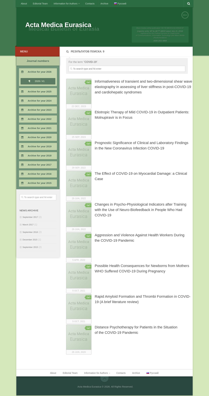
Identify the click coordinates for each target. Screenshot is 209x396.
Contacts (84, 3)
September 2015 (30, 248)
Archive (98, 3)
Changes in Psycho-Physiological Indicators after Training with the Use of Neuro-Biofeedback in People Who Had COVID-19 (140, 210)
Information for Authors (61, 3)
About (23, 3)
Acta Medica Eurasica (63, 25)
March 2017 (28, 225)
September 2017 (30, 218)
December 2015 (30, 240)
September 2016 (30, 233)
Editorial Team (38, 3)
